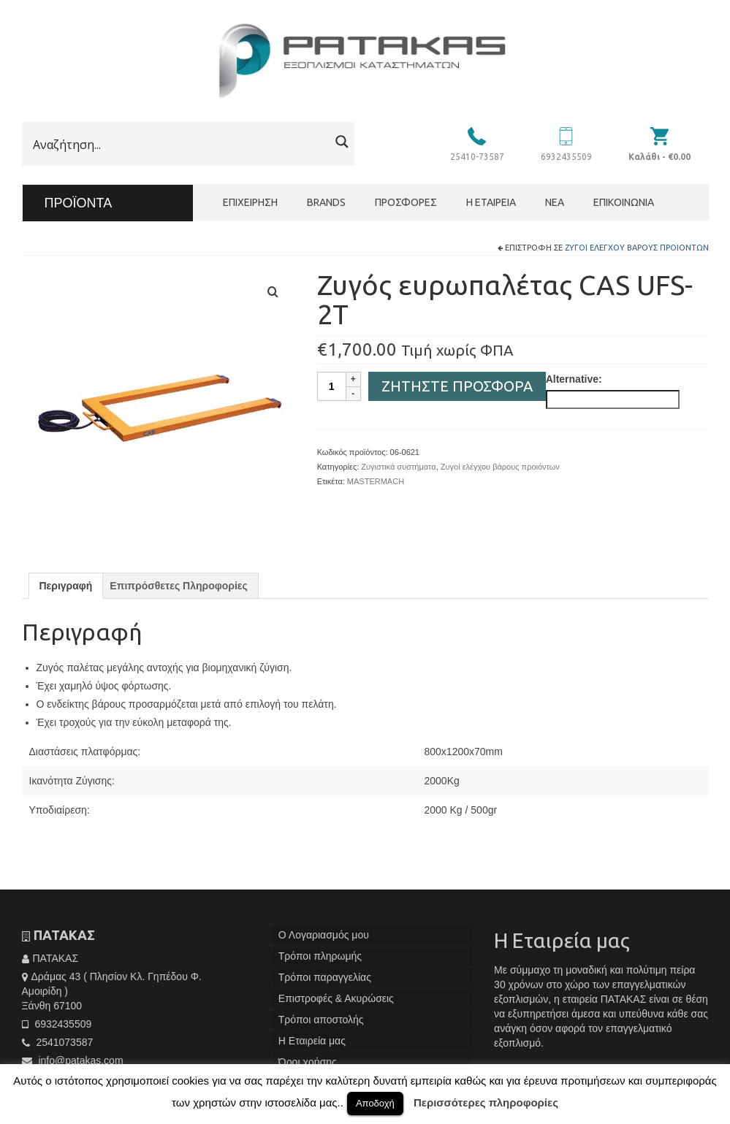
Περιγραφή (66, 586)
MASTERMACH (375, 481)
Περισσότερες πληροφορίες (486, 1102)
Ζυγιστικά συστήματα (398, 466)
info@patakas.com (72, 1060)
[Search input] (179, 144)
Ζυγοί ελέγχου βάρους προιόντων (637, 247)
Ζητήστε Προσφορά (457, 386)
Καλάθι (659, 156)
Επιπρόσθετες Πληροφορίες (178, 586)
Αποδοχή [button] (375, 1103)
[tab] (66, 586)
